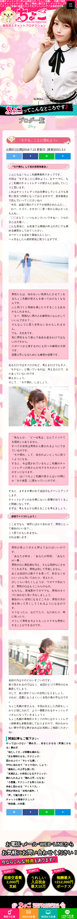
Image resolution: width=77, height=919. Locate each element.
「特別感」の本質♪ (16, 803)
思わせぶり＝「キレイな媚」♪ (22, 760)
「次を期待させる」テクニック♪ (23, 756)
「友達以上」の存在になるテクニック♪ (26, 773)
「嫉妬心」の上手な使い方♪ (20, 769)
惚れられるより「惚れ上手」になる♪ (25, 778)
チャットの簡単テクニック (20, 799)
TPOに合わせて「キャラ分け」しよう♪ (27, 765)
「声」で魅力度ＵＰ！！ (18, 795)
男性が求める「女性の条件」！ (22, 790)
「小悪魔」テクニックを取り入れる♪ (25, 782)
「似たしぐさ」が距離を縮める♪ (23, 752)
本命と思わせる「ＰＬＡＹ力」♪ (23, 786)
